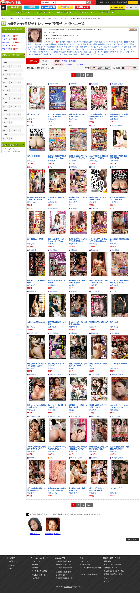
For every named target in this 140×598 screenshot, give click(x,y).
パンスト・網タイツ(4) (80, 47)
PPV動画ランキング (63, 564)
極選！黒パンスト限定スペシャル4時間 (98, 199)
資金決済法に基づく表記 (113, 574)
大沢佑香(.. (114, 202)
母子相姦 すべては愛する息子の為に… (78, 199)
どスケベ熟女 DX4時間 (118, 364)
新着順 (57, 61)
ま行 (5, 110)
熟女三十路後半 (55, 333)
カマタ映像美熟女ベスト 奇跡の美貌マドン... (98, 115)
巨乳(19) (117, 42)
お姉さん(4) (61, 47)
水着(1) (114, 52)
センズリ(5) (44, 47)
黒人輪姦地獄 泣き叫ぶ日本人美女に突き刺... (119, 115)
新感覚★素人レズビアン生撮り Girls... (98, 406)
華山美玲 (72, 285)
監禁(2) (34, 49)
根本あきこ (35, 533)
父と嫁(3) (107, 47)
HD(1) (71, 54)
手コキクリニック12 (34, 114)
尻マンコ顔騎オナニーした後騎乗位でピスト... (57, 448)
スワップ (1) (125, 52)
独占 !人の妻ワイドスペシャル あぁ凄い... (57, 240)
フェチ (31, 125)
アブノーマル (54, 84)
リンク (106, 581)
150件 (107, 68)
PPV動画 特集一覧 (38, 575)
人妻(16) (134, 42)
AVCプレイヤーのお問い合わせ (90, 569)
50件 (93, 68)
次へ (89, 75)
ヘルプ (114, 2)
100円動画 (35, 578)
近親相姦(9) (53, 44)
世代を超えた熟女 (117, 84)
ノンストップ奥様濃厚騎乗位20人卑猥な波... (119, 282)
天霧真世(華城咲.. (52, 533)
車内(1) (66, 54)
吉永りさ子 (114, 285)
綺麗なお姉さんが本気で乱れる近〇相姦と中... (57, 489)
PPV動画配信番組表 (63, 561)
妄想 (30, 84)
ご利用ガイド (103, 2)
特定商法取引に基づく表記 (114, 571)
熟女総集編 (73, 84)
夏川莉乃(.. (93, 161)
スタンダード (22, 12)
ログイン (133, 2)
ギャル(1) (101, 52)
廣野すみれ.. (73, 327)
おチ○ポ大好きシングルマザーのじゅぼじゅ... (98, 240)
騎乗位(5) (133, 44)
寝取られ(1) (49, 54)
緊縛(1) (83, 54)
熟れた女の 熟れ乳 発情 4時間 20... (57, 406)
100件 (100, 68)
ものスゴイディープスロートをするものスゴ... (119, 406)
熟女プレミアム (64, 12)
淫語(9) (60, 44)
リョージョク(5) (34, 47)
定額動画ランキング (63, 575)
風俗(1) (63, 52)
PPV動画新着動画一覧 (64, 568)
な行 (5, 94)
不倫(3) (124, 47)
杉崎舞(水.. (52, 161)
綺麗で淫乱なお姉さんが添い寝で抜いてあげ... (98, 448)
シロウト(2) (70, 49)
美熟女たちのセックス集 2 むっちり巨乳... (98, 282)
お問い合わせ (85, 564)
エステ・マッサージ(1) (114, 49)
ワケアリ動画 (106, 12)
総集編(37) (89, 42)
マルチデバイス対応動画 (74, 65)
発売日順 (72, 61)
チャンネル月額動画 (39, 571)
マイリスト (133, 8)
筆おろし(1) (88, 52)
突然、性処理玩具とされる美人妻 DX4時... (78, 365)
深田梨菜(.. (114, 451)
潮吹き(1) (42, 52)
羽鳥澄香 (92, 493)
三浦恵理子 (93, 285)
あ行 (5, 62)
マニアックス (43, 12)
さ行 (5, 78)
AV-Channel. (68, 587)
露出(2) (78, 49)
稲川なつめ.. (32, 202)
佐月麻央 (92, 451)
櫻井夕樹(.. (93, 244)
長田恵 (71, 410)
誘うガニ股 (114, 322)
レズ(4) (92, 47)
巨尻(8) (83, 44)
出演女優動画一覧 (27, 18)
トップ (4, 18)
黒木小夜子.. (73, 202)
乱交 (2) (50, 49)
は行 (5, 102)
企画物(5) (52, 47)
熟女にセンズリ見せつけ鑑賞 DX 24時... (78, 323)
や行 (5, 119)
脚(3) (120, 47)
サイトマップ (109, 578)
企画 (51, 458)
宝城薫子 (92, 368)
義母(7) (103, 44)
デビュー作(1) (129, 49)
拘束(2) (63, 49)
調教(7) (97, 44)
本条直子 (51, 244)
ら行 (5, 126)
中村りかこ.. (32, 244)
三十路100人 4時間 (35, 239)
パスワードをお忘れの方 (89, 574)
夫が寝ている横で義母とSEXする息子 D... (78, 282)
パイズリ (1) (91, 49)
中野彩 (71, 368)
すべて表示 (58, 65)
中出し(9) (67, 44)
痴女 (30, 167)
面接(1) (108, 52)
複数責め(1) (36, 54)
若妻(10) (37, 44)
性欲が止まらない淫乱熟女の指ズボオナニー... (36, 406)
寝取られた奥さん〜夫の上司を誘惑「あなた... (36, 365)
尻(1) (43, 54)
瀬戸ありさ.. (114, 368)
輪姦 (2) (131, 47)
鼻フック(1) (78, 52)
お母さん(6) (124, 44)
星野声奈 (113, 244)
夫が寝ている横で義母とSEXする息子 (78, 489)
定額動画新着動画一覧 (64, 578)
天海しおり (73, 244)
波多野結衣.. (52, 285)
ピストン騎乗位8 (33, 156)
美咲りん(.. (31, 161)
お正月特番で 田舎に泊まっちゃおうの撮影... (98, 157)
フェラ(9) (44, 44)
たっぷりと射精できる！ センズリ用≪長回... (58, 115)
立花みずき (52, 119)
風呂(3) (114, 47)
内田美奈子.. (114, 119)
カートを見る (119, 8)
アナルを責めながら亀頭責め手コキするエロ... (36, 448)
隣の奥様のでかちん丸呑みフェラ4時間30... (78, 240)
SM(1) (95, 52)
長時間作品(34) (99, 42)
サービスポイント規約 (112, 564)
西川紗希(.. (73, 161)
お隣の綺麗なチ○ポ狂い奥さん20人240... (77, 115)
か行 (5, 70)
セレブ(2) (56, 49)
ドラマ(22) (109, 42)
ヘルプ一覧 (84, 561)
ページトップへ (132, 539)
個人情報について (110, 568)
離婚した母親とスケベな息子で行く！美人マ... (78, 157)
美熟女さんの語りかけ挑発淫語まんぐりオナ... (78, 448)
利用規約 (107, 561)
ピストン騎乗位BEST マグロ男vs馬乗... (119, 199)
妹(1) (119, 52)
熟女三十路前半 (117, 125)
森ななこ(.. (73, 119)
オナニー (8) (75, 44)
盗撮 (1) (77, 54)
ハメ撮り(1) (101, 49)
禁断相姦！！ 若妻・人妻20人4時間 (78, 406)
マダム (31, 208)
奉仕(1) (89, 54)
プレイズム (86, 12)
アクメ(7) (109, 44)
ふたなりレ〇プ (116, 488)
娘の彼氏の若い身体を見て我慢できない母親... (36, 199)
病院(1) (58, 52)
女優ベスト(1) (97, 54)
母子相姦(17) (125, 42)
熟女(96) (63, 42)
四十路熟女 (32, 291)
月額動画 (35, 568)
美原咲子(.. (31, 493)
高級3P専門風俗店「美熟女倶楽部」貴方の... (119, 448)
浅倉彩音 (113, 493)
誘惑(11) (31, 44)
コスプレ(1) (58, 54)
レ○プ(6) (116, 44)
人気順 (64, 61)
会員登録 (122, 2)
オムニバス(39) (79, 42)
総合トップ (36, 561)
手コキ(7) (90, 44)
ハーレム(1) (50, 52)
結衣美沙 (92, 202)
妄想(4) (68, 47)
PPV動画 (13, 18)
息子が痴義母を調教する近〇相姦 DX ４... (36, 489)
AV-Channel (10, 2)
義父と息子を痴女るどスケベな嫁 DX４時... (98, 489)
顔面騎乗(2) (42, 49)
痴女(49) (70, 42)
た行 (5, 86)
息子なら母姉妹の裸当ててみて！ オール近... (57, 157)
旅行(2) (84, 49)
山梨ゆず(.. (31, 119)
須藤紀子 (92, 119)
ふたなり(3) (99, 47)
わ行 (5, 134)
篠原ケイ (92, 327)
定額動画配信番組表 (63, 572)
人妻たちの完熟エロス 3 (36, 322)
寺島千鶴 (51, 410)
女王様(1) (70, 52)
